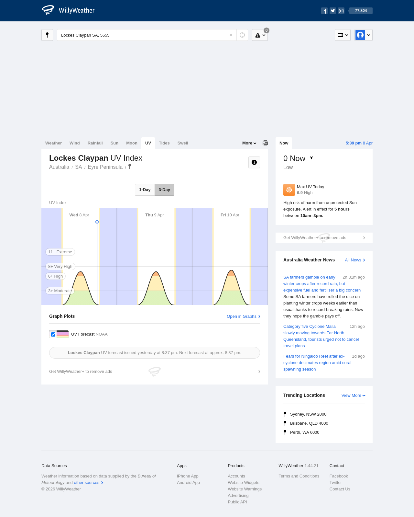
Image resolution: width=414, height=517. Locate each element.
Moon (131, 143)
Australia (59, 167)
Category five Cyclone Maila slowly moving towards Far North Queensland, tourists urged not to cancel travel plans (324, 335)
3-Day (164, 189)
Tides (164, 143)
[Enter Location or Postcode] (152, 35)
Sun (115, 143)
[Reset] (231, 35)
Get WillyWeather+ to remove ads (314, 237)
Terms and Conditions (299, 476)
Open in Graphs (241, 316)
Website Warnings (245, 489)
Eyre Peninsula (105, 167)
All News (353, 260)
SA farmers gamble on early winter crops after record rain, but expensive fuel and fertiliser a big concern (324, 296)
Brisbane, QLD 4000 (309, 423)
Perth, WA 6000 (305, 432)
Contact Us (340, 489)
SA (78, 167)
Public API (237, 502)
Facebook (339, 476)
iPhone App (188, 476)
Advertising (238, 495)
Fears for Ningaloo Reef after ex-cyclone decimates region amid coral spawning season (324, 362)
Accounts (236, 476)
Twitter (336, 482)
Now (283, 143)
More (247, 143)
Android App (188, 482)
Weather (53, 143)
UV (148, 143)
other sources (86, 482)
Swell (183, 143)
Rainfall (95, 143)
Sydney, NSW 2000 (308, 414)
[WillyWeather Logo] (71, 10)
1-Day (144, 189)
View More (351, 395)
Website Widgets (243, 482)
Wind (75, 143)
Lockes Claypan (129, 166)
